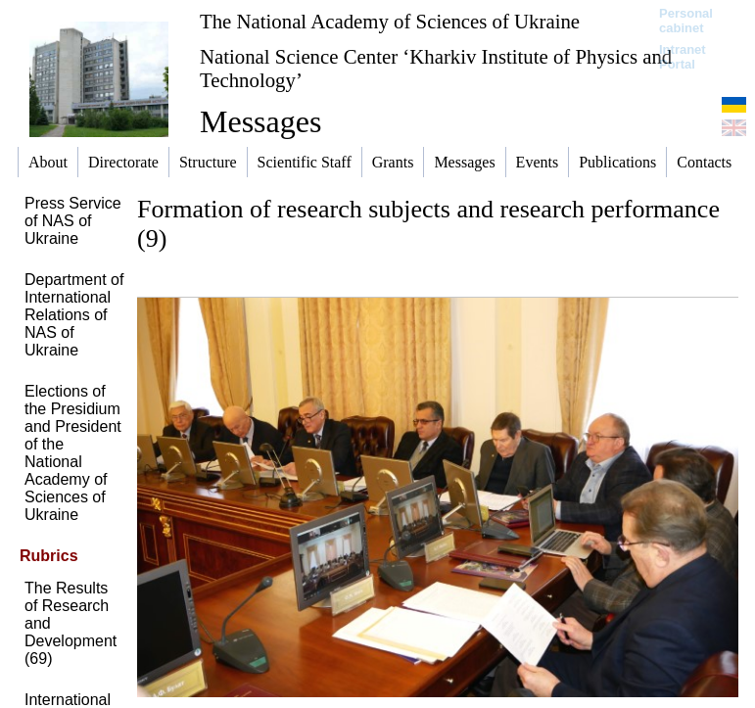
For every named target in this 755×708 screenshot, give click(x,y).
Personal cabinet (686, 20)
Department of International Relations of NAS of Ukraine (73, 314)
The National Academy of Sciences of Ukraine (390, 21)
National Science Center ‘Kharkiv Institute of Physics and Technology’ (436, 68)
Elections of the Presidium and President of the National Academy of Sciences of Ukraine (72, 453)
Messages (260, 121)
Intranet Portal (682, 56)
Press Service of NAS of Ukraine (72, 221)
